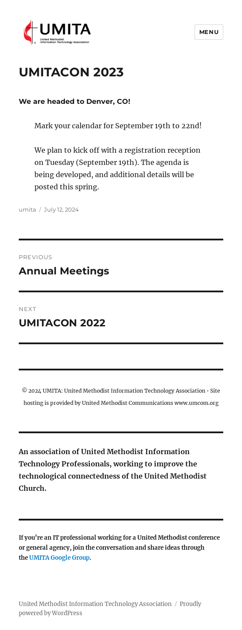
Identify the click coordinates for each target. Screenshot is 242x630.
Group (80, 558)
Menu (208, 31)
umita (27, 209)
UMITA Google (50, 558)
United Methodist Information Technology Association (95, 604)
